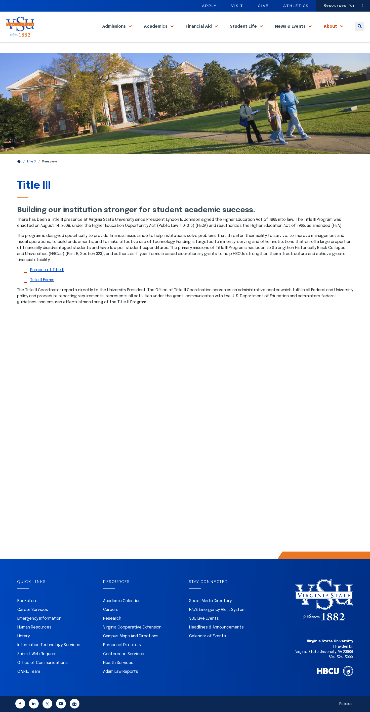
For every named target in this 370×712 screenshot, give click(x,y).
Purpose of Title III (47, 270)
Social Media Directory (210, 601)
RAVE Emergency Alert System (217, 610)
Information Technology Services (48, 645)
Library (23, 636)
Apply (209, 6)
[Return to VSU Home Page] (19, 161)
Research (112, 618)
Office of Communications (42, 663)
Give (263, 6)
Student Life (244, 32)
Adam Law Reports (120, 671)
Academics (156, 32)
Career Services (32, 610)
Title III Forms (42, 280)
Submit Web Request (37, 654)
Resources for (339, 6)
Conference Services (123, 654)
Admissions (114, 32)
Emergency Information (39, 618)
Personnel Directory (122, 645)
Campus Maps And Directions (130, 636)
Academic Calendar (121, 601)
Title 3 (31, 161)
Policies (345, 704)
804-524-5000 (341, 657)
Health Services (118, 663)
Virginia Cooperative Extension (132, 627)
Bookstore (27, 601)
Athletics (296, 6)
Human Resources (34, 627)
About (331, 32)
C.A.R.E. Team (28, 671)
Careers (110, 610)
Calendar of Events (207, 636)
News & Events (291, 32)
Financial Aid (199, 32)
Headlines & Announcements (216, 627)
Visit (237, 6)
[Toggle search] (359, 32)
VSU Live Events (204, 618)
